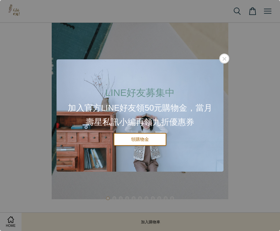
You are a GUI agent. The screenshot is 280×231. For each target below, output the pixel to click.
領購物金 (140, 139)
